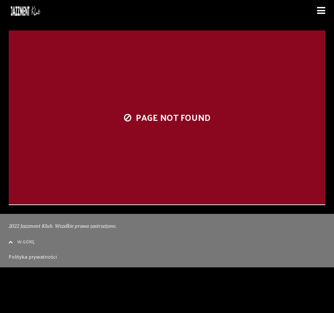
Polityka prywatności (33, 256)
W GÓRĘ (21, 242)
